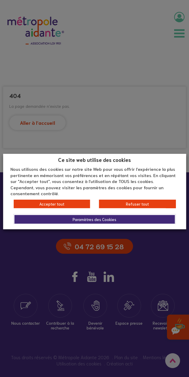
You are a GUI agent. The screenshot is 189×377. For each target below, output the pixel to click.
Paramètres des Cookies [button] (94, 219)
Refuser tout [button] (137, 203)
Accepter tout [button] (51, 203)
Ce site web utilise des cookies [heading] (94, 159)
